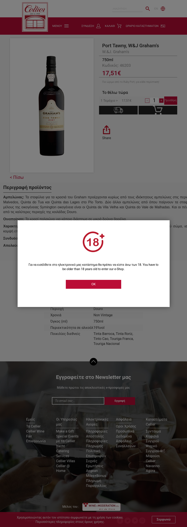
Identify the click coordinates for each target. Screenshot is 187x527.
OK (93, 284)
